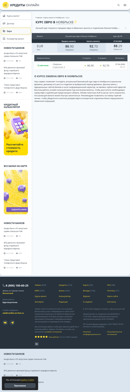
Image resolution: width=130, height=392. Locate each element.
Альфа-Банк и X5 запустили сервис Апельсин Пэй (25, 359)
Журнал (86, 296)
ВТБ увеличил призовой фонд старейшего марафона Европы (14, 70)
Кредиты (63, 285)
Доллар (8, 23)
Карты (86, 285)
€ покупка (87, 58)
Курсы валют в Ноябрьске (54, 17)
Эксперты (39, 301)
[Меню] (124, 5)
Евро (7, 31)
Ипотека (111, 290)
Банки (61, 290)
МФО (37, 290)
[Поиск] (118, 5)
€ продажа (102, 58)
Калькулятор (65, 296)
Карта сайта (112, 296)
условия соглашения (53, 332)
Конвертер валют (13, 38)
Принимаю (20, 385)
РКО (109, 285)
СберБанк (69, 50)
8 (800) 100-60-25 (17, 285)
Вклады (86, 290)
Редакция (63, 301)
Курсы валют (11, 15)
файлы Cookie (27, 380)
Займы (38, 285)
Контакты (111, 301)
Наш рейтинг (54, 337)
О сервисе (87, 301)
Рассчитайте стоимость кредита (14, 148)
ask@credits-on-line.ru (13, 313)
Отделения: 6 (59, 67)
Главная (39, 17)
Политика (93, 333)
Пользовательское (117, 333)
